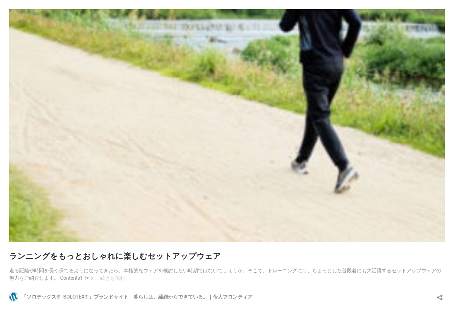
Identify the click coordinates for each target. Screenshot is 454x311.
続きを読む (112, 278)
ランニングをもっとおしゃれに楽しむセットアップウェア (115, 256)
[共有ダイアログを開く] (440, 295)
